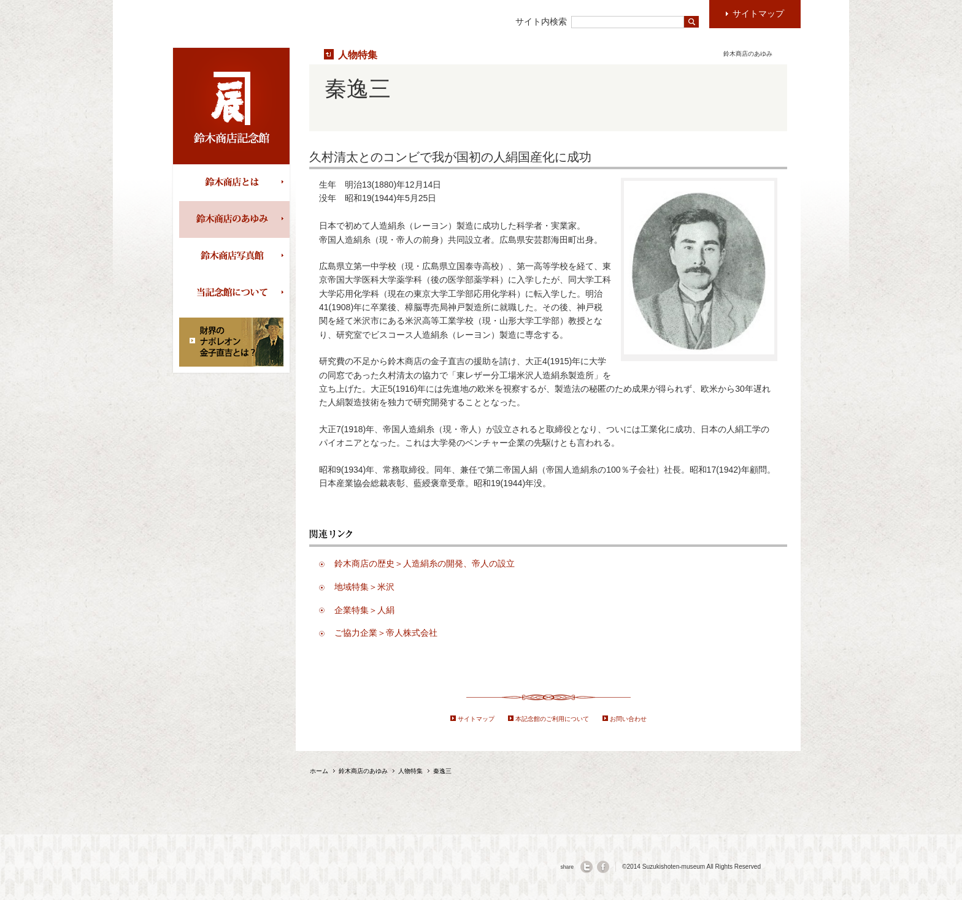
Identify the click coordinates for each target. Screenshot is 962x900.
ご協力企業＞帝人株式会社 (385, 633)
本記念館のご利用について (552, 718)
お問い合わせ (628, 718)
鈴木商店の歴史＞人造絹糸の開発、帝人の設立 (424, 563)
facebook (603, 867)
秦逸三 (442, 771)
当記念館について (234, 293)
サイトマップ (476, 718)
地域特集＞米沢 (364, 587)
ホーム (319, 771)
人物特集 (357, 54)
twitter (586, 867)
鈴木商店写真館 (234, 256)
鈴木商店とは (234, 182)
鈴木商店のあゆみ (234, 219)
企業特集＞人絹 (364, 610)
